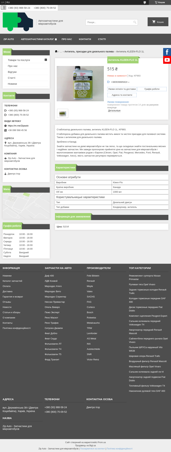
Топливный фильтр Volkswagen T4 (147, 385)
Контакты (7, 323)
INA (89, 343)
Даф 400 (49, 275)
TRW (89, 328)
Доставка (7, 291)
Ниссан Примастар (55, 302)
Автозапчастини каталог (37, 39)
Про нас (67, 39)
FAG (89, 302)
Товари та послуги (19, 60)
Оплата (6, 286)
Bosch (90, 312)
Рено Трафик (51, 323)
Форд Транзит (52, 359)
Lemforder (92, 333)
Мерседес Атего (53, 286)
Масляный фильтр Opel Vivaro (145, 366)
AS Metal (91, 338)
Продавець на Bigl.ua (85, 445)
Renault (91, 281)
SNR (89, 354)
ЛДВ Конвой (51, 281)
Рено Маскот (51, 317)
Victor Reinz (93, 359)
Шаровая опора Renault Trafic (144, 356)
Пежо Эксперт (52, 312)
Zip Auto (8, 39)
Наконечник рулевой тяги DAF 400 (147, 391)
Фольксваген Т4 (53, 349)
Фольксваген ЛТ (53, 343)
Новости (7, 307)
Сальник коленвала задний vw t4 (146, 371)
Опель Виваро (52, 307)
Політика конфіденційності (17, 328)
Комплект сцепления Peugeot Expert (148, 316)
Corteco (91, 307)
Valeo (89, 291)
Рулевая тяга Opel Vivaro (142, 284)
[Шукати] (135, 22)
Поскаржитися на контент (92, 448)
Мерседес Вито (53, 291)
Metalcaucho (93, 323)
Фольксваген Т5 (53, 354)
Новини (12, 83)
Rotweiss (91, 317)
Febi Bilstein (93, 275)
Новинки (7, 275)
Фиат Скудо (51, 338)
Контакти (85, 39)
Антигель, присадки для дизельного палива (89, 51)
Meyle (90, 286)
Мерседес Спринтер (55, 296)
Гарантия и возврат (13, 296)
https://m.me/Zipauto (18, 125)
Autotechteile (93, 349)
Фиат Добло (51, 333)
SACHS (91, 296)
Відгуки (12, 71)
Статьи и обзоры (11, 312)
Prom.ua (102, 442)
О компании (9, 317)
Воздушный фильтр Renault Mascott (147, 361)
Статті (102, 39)
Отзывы (7, 302)
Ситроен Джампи (54, 328)
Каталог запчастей (12, 281)
